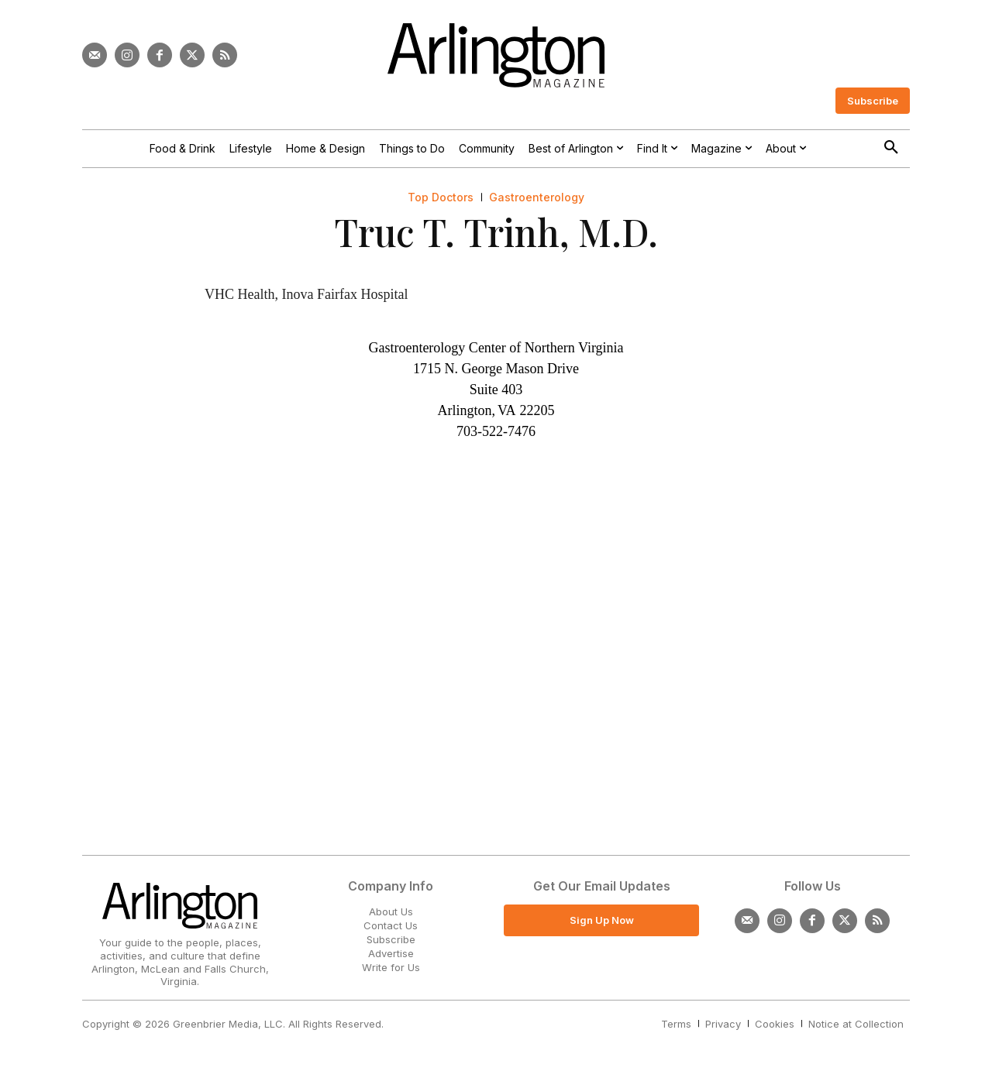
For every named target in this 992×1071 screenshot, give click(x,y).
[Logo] (496, 55)
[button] (891, 147)
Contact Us (390, 925)
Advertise (391, 953)
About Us (391, 911)
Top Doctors (441, 197)
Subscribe (391, 939)
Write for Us (391, 967)
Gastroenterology (536, 197)
